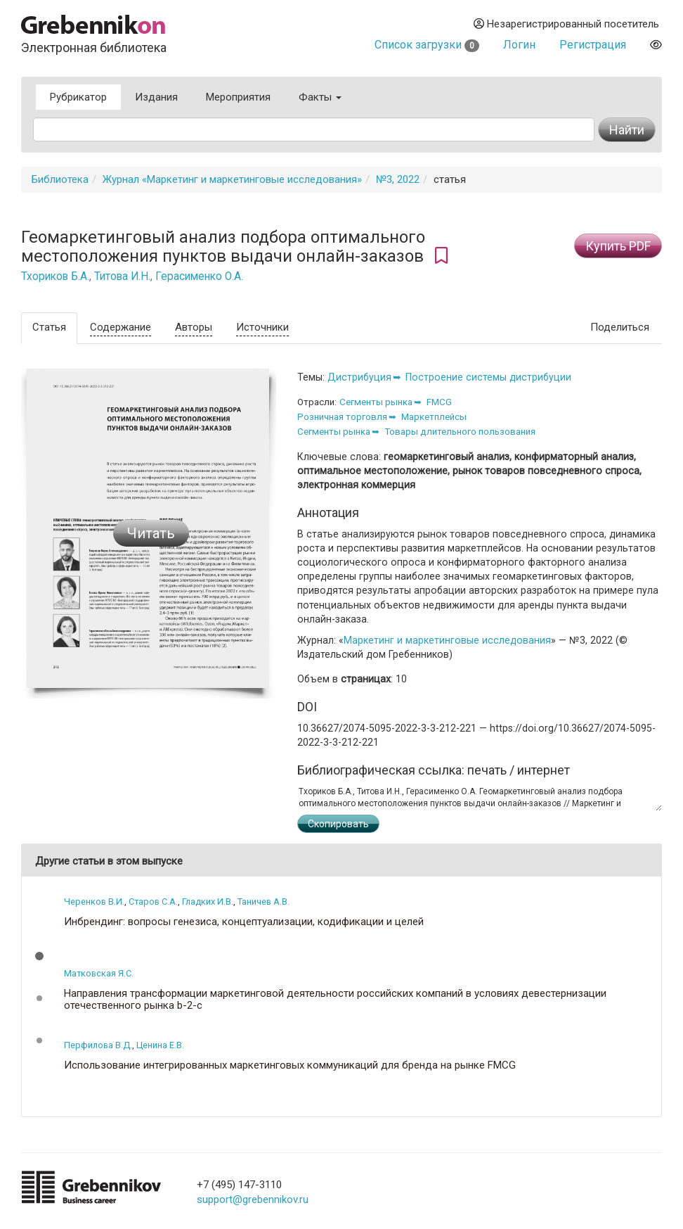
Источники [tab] (262, 327)
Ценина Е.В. (160, 1045)
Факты (320, 97)
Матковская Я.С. (99, 973)
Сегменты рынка (375, 402)
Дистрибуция (359, 377)
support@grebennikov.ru (252, 1199)
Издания (156, 97)
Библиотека (60, 179)
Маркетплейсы (434, 417)
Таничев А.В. (264, 901)
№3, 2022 (397, 179)
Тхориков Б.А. (55, 276)
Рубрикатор (78, 97)
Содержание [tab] (120, 327)
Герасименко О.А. (199, 276)
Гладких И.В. (207, 901)
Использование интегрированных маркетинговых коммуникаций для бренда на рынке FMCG (290, 1065)
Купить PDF (618, 245)
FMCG (439, 402)
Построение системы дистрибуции (488, 377)
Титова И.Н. (122, 276)
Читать (151, 533)
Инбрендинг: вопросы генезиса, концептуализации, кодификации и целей (244, 922)
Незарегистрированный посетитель (566, 24)
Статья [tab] (49, 327)
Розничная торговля (342, 417)
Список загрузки (427, 44)
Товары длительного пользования (459, 431)
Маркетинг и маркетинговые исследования (447, 640)
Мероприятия (238, 97)
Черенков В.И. (94, 901)
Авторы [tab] (193, 327)
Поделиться (619, 327)
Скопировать (338, 823)
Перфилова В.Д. (98, 1045)
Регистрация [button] (592, 44)
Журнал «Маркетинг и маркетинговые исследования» (232, 179)
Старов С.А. (153, 901)
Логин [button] (519, 44)
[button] (39, 956)
